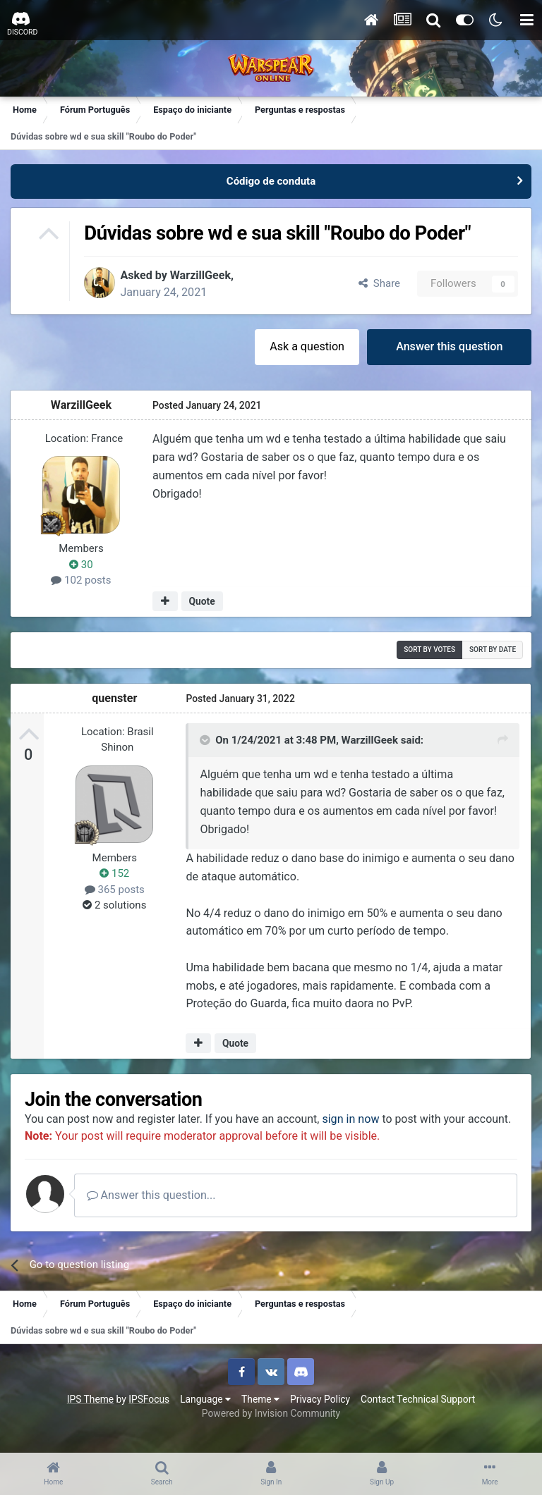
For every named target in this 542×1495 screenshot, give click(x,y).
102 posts (82, 580)
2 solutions (115, 905)
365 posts (115, 889)
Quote (202, 602)
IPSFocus (148, 1416)
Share (378, 284)
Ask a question (306, 347)
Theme (260, 1416)
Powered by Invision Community (271, 1430)
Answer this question (449, 347)
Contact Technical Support (418, 1416)
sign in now (355, 1119)
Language (205, 1416)
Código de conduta (271, 181)
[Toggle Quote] (206, 740)
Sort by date (492, 650)
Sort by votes (428, 650)
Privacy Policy (320, 1416)
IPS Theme (90, 1416)
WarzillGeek (204, 275)
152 (115, 873)
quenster (115, 698)
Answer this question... (155, 1212)
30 (82, 565)
